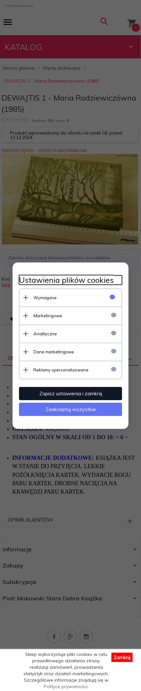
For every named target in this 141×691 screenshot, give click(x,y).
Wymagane (45, 297)
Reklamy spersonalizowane (61, 369)
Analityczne (45, 333)
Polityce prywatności (66, 686)
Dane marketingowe (53, 351)
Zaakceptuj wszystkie (70, 409)
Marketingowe (47, 315)
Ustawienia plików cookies (66, 280)
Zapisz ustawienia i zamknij (70, 393)
